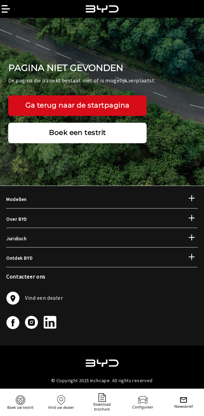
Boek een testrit (77, 133)
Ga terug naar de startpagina (77, 105)
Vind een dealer (34, 298)
